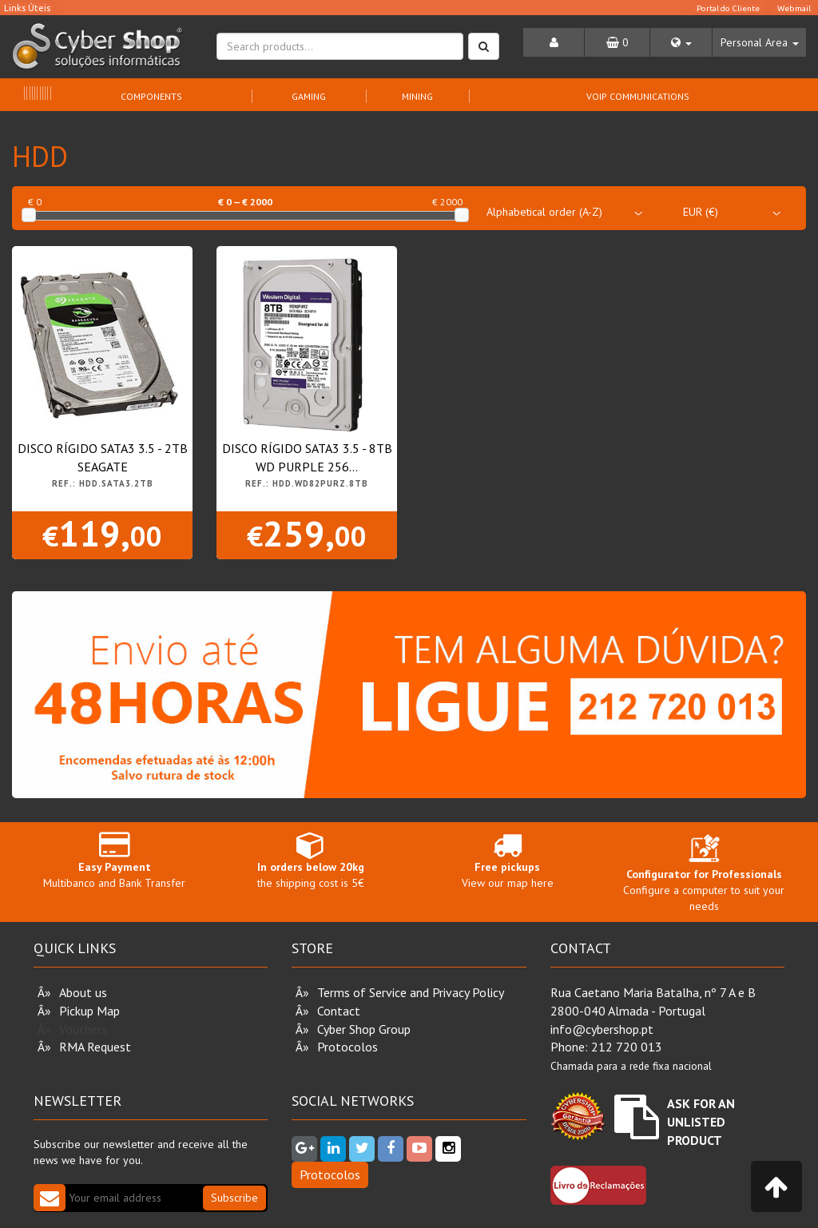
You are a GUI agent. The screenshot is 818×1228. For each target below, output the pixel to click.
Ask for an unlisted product (701, 1121)
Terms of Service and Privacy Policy (410, 992)
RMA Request (95, 1047)
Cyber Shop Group (364, 1029)
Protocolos (347, 1047)
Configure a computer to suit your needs (703, 876)
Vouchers (83, 1029)
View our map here (507, 860)
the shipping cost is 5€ (310, 860)
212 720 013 (626, 1047)
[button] (681, 42)
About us (83, 992)
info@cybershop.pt (601, 1029)
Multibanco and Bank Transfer (114, 860)
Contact (338, 1011)
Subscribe (234, 1197)
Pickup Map (89, 1011)
